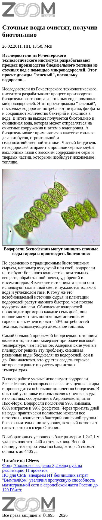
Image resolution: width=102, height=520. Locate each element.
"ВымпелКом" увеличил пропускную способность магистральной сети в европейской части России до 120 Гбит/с (50, 485)
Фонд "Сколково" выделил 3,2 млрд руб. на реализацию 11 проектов (42, 468)
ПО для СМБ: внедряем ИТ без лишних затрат (45, 475)
